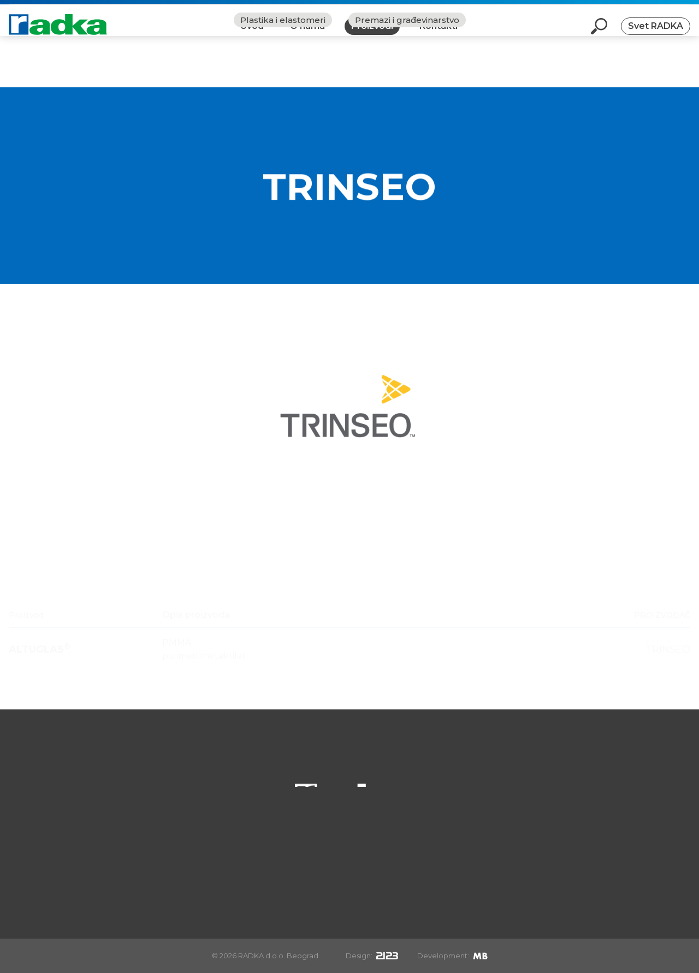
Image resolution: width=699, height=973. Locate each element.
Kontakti (438, 34)
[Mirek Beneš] (480, 955)
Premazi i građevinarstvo (407, 71)
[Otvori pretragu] (599, 35)
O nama (307, 34)
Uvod (252, 34)
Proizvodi (372, 34)
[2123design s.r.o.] (387, 955)
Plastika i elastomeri (282, 71)
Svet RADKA (655, 34)
